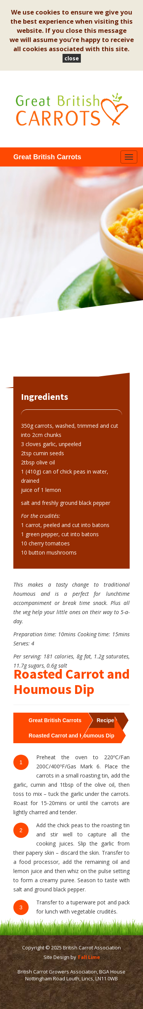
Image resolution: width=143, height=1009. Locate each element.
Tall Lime (88, 957)
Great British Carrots (55, 720)
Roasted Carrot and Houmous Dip (71, 735)
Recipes (106, 720)
